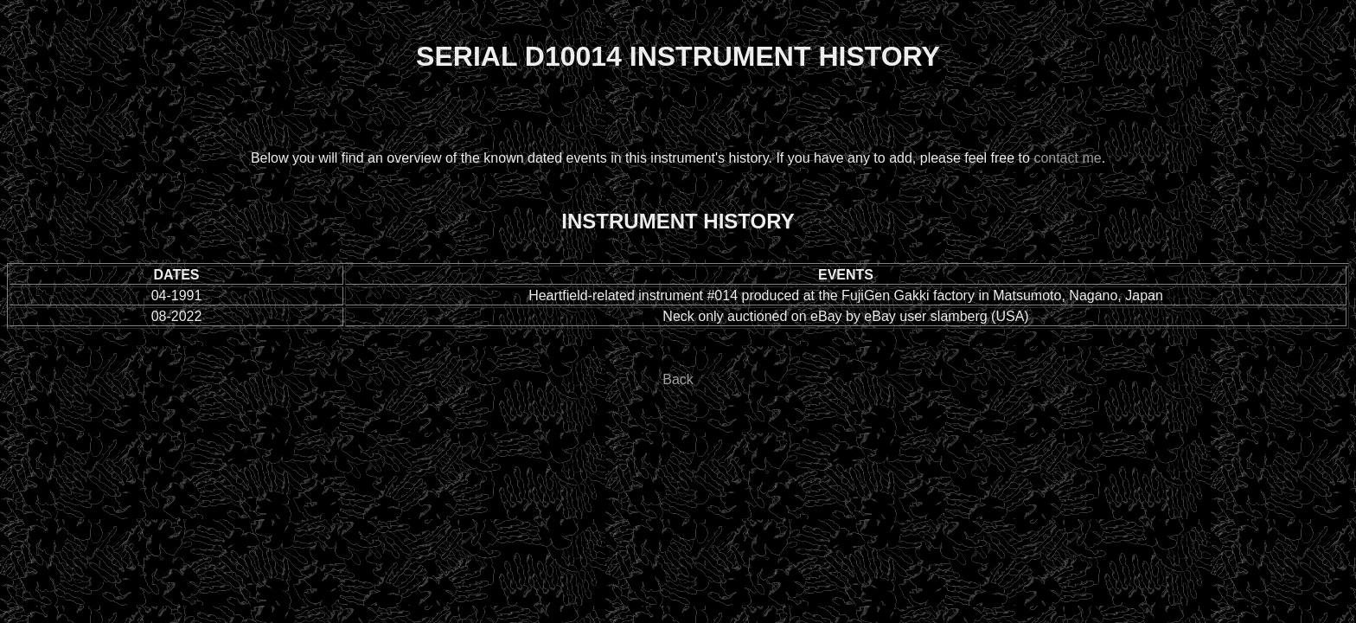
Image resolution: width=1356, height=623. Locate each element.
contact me (1067, 158)
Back (678, 379)
